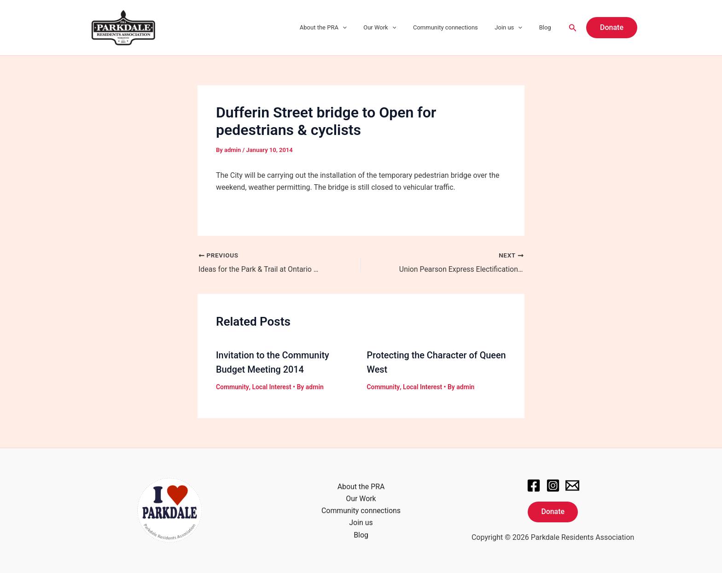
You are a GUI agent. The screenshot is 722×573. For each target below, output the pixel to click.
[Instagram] (553, 484)
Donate (553, 510)
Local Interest (271, 386)
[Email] (572, 484)
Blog (547, 27)
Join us (516, 27)
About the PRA (344, 27)
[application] (364, 27)
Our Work (396, 27)
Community (232, 386)
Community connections (457, 27)
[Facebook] (534, 484)
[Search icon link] (573, 28)
